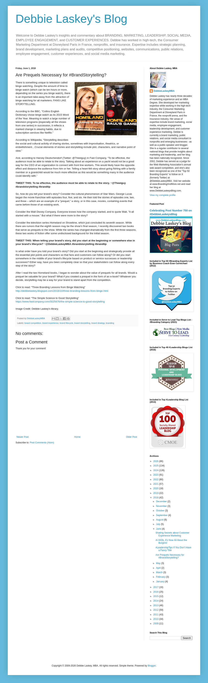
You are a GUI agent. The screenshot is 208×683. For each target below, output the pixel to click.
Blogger (152, 665)
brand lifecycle (66, 323)
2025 (156, 465)
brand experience (50, 323)
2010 (156, 619)
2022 (156, 479)
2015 (156, 596)
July (158, 524)
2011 (156, 614)
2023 (156, 474)
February (161, 577)
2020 (156, 488)
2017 (156, 587)
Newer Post (23, 437)
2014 (156, 600)
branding (110, 323)
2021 (156, 484)
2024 (156, 470)
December (162, 501)
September (162, 515)
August (160, 519)
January (160, 581)
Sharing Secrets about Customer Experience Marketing (172, 534)
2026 (156, 461)
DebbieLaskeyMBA (164, 91)
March (159, 572)
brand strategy (98, 323)
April (158, 568)
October (160, 510)
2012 (156, 610)
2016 (156, 591)
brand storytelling (82, 323)
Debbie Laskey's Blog (71, 18)
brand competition (32, 323)
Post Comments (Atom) (42, 442)
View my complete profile (163, 195)
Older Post (131, 437)
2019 (156, 493)
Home (77, 437)
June (159, 529)
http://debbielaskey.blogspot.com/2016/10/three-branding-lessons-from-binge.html (62, 290)
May (158, 563)
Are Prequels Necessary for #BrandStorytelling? (170, 556)
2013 (156, 605)
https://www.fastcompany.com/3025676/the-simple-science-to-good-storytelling (60, 301)
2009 (156, 623)
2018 (156, 497)
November (162, 506)
